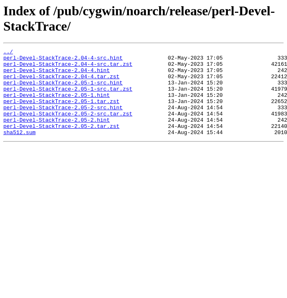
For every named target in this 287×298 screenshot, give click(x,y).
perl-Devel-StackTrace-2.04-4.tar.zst (61, 82)
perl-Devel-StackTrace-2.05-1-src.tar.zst (67, 97)
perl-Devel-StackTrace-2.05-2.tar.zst (61, 142)
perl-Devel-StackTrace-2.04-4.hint (56, 75)
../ (8, 52)
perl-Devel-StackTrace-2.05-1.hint (56, 104)
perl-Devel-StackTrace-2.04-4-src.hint (63, 60)
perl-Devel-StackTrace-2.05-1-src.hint (63, 90)
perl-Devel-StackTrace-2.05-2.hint (56, 134)
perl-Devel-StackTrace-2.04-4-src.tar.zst (67, 67)
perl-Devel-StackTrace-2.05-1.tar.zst (61, 112)
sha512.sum (19, 149)
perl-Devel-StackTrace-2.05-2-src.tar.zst (67, 127)
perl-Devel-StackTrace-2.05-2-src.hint (63, 119)
